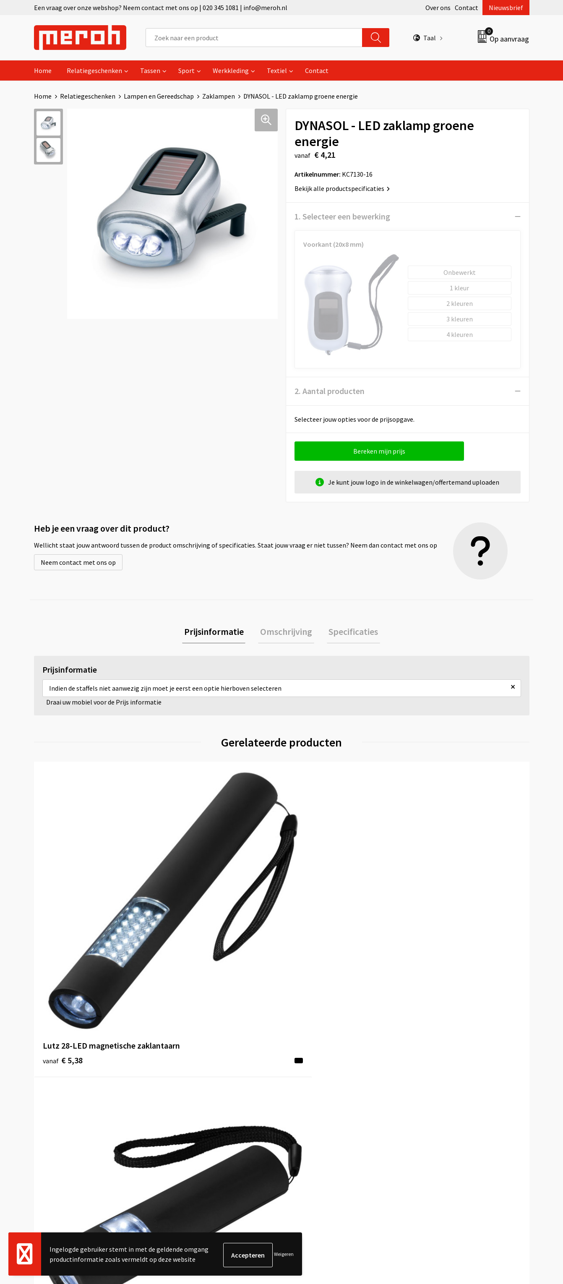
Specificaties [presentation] (349, 632)
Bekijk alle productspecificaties (342, 188)
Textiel (277, 70)
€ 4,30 (186, 920)
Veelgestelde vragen (198, 1071)
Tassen (150, 70)
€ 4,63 (310, 920)
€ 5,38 (63, 920)
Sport (186, 70)
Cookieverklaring (439, 1071)
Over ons (438, 7)
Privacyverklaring (439, 1084)
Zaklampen (218, 96)
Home (43, 70)
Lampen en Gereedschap (159, 96)
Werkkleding (231, 70)
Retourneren (310, 1058)
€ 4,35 (434, 920)
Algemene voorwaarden (448, 1046)
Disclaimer (429, 1097)
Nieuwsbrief (506, 7)
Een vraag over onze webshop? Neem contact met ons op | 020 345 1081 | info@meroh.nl (160, 7)
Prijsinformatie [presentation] (218, 632)
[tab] (218, 632)
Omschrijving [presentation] (286, 632)
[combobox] (254, 37)
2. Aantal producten (330, 391)
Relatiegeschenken (94, 70)
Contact (466, 7)
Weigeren (284, 1255)
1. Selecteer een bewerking (342, 216)
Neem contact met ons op (78, 562)
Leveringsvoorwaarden (447, 1058)
